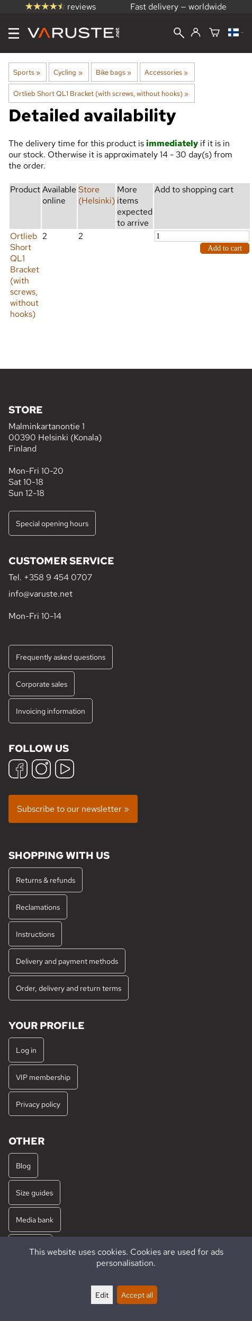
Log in (26, 1050)
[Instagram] (41, 770)
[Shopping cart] (214, 33)
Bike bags (113, 72)
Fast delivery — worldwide (178, 6)
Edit (102, 1295)
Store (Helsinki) (96, 195)
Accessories (166, 72)
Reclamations (38, 907)
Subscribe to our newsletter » (73, 808)
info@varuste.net (40, 593)
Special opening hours (52, 523)
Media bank (34, 1219)
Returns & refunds (45, 880)
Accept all (137, 1295)
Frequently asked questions (60, 657)
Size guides (34, 1192)
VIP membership (43, 1077)
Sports (26, 72)
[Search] (179, 34)
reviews (60, 6)
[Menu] (13, 33)
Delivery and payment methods (67, 961)
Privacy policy (38, 1104)
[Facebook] (18, 770)
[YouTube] (64, 770)
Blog (23, 1165)
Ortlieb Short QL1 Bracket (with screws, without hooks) (100, 93)
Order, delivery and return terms (68, 988)
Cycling (67, 72)
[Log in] (196, 32)
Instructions (35, 934)
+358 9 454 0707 (58, 577)
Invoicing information (50, 711)
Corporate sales (41, 684)
